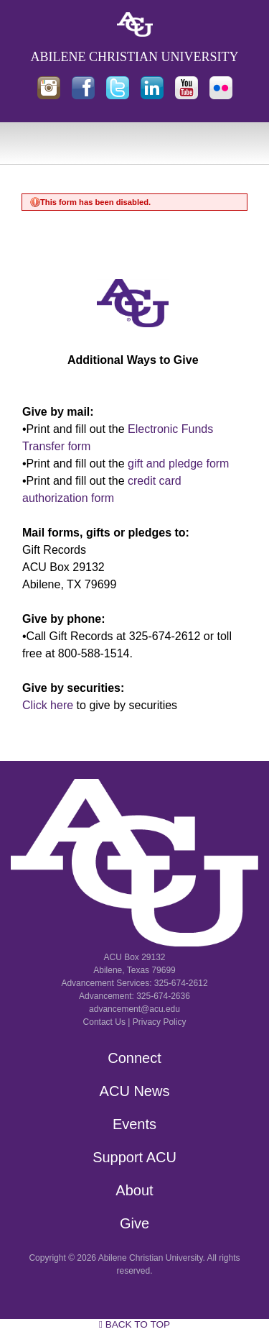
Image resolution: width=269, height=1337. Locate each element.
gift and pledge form (178, 463)
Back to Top (134, 1324)
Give (134, 1223)
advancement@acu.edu (134, 1009)
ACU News (135, 1091)
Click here (47, 705)
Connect (134, 1058)
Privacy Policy (160, 1022)
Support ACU (134, 1157)
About (134, 1190)
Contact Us (104, 1022)
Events (134, 1124)
